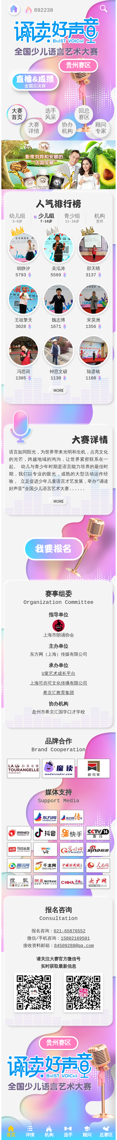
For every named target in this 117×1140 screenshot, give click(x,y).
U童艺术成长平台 (58, 673)
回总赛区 (84, 114)
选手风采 (50, 114)
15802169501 (75, 938)
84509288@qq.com (74, 945)
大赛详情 (33, 128)
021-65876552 (69, 930)
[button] (57, 185)
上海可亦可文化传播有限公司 (58, 682)
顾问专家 (100, 128)
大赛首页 (17, 114)
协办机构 (67, 128)
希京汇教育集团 (58, 692)
